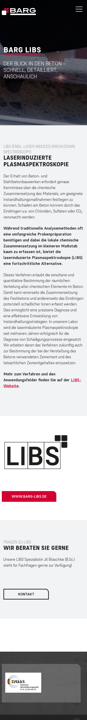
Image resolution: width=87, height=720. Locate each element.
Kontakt (26, 594)
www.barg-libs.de (29, 496)
